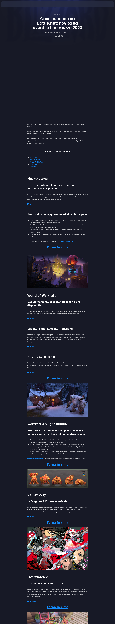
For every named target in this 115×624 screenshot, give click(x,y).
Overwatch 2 (33, 87)
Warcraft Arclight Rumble (37, 83)
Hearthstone (33, 78)
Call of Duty (33, 85)
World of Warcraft (35, 80)
